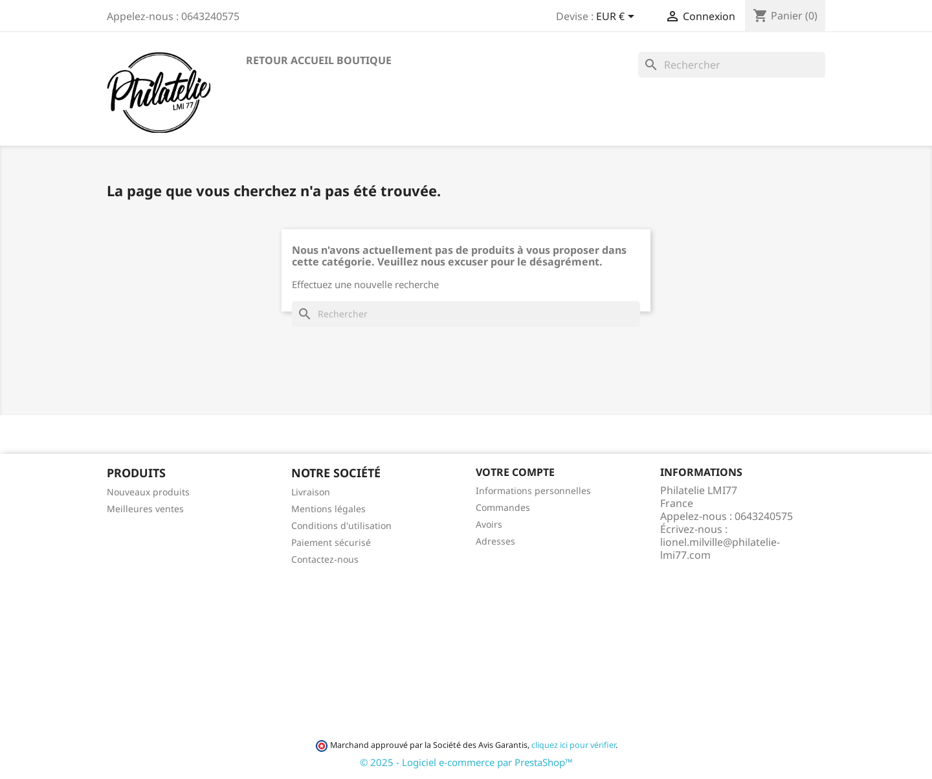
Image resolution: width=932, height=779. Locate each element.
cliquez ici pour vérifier (573, 745)
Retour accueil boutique (319, 60)
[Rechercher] (731, 65)
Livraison (310, 492)
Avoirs (489, 524)
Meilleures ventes (145, 508)
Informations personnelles (533, 490)
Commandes (503, 507)
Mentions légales (328, 508)
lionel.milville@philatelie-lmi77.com (720, 548)
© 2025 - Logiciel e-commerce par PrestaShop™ (466, 762)
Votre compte (515, 472)
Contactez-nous (325, 559)
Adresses (495, 541)
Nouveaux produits (148, 492)
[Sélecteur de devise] (617, 17)
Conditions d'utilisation (341, 525)
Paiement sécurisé (331, 542)
